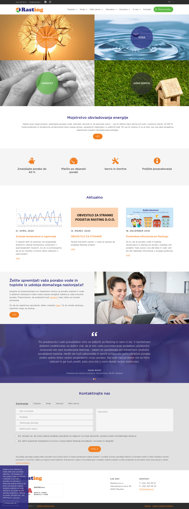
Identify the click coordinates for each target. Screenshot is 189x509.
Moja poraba (164, 9)
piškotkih (16, 498)
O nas (135, 9)
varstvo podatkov (23, 463)
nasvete (53, 297)
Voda (82, 9)
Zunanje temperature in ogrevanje (36, 236)
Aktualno (110, 9)
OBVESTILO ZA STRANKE (86, 236)
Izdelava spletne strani (45, 506)
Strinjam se (10, 503)
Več (98, 136)
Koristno (123, 9)
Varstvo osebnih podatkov (163, 506)
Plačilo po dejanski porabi (73, 170)
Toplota (71, 9)
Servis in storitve (115, 168)
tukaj (58, 305)
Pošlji (94, 449)
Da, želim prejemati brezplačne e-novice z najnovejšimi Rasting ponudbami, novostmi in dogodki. (65, 441)
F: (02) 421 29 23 (147, 486)
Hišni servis (95, 9)
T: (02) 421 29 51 (147, 483)
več (14, 315)
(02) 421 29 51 (21, 2)
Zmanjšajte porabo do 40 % (31, 170)
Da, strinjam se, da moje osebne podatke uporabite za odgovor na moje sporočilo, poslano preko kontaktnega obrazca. (76, 436)
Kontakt (147, 9)
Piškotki (148, 506)
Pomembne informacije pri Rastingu (147, 236)
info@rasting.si (35, 2)
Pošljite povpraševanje (157, 168)
